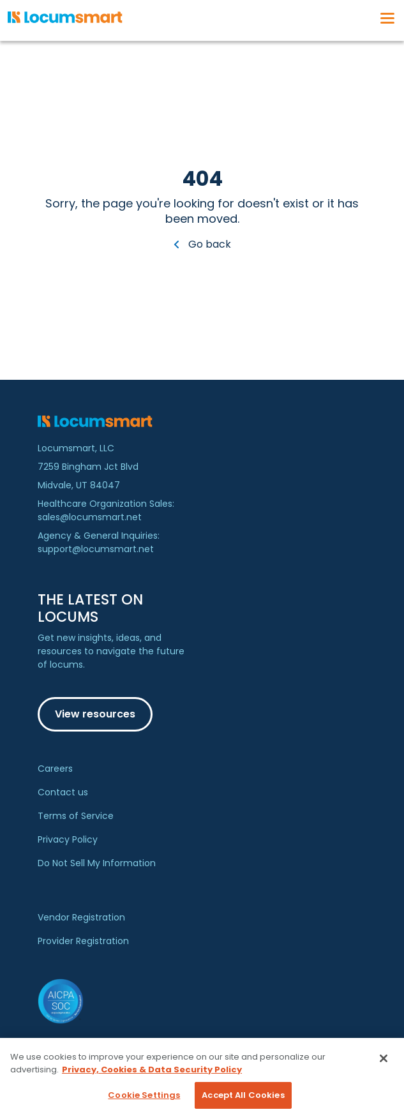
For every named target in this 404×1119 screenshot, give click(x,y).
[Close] (384, 1058)
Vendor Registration (81, 917)
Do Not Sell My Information (97, 863)
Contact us (63, 792)
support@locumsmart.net (96, 549)
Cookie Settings (144, 1095)
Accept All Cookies (243, 1095)
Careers (55, 768)
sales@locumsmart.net (90, 517)
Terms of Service (76, 815)
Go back (202, 244)
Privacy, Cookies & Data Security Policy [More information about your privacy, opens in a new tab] (152, 1069)
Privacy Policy (68, 839)
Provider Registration (83, 941)
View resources (95, 714)
